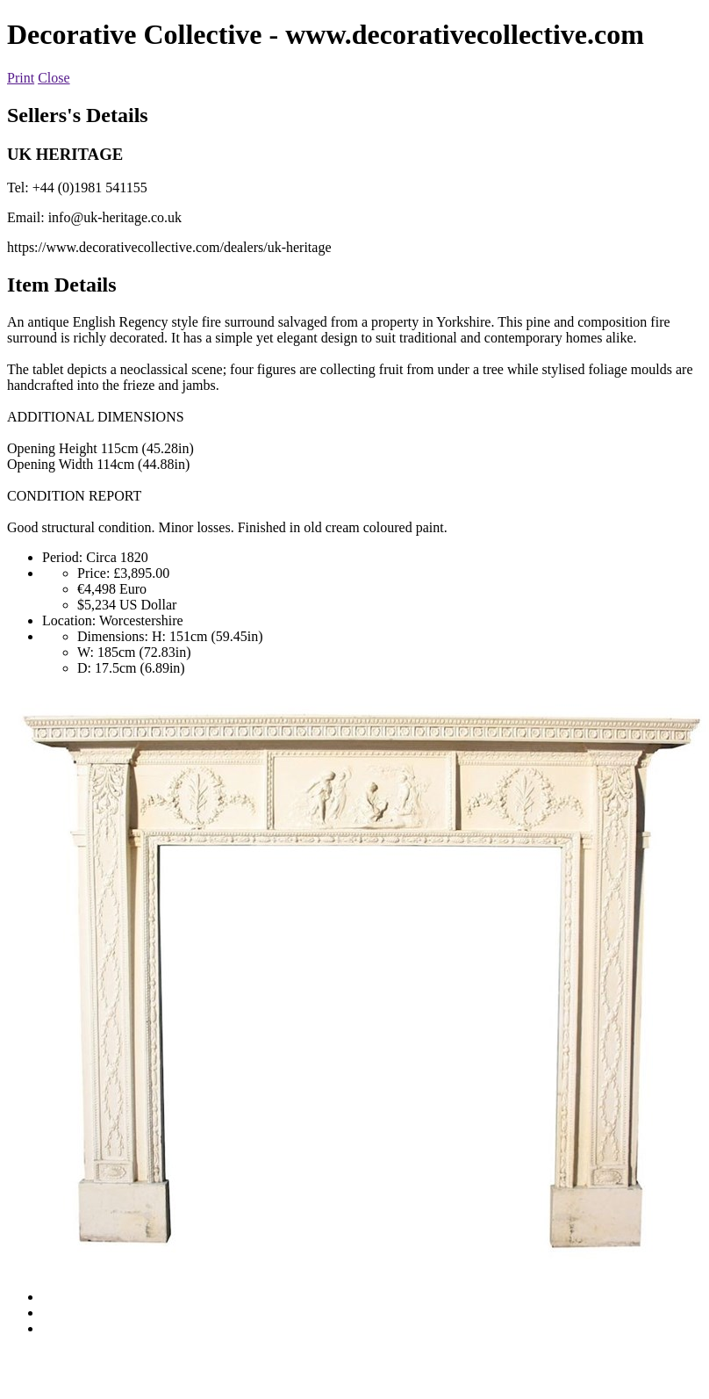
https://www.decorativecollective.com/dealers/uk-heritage (169, 247)
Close (53, 77)
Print (20, 77)
